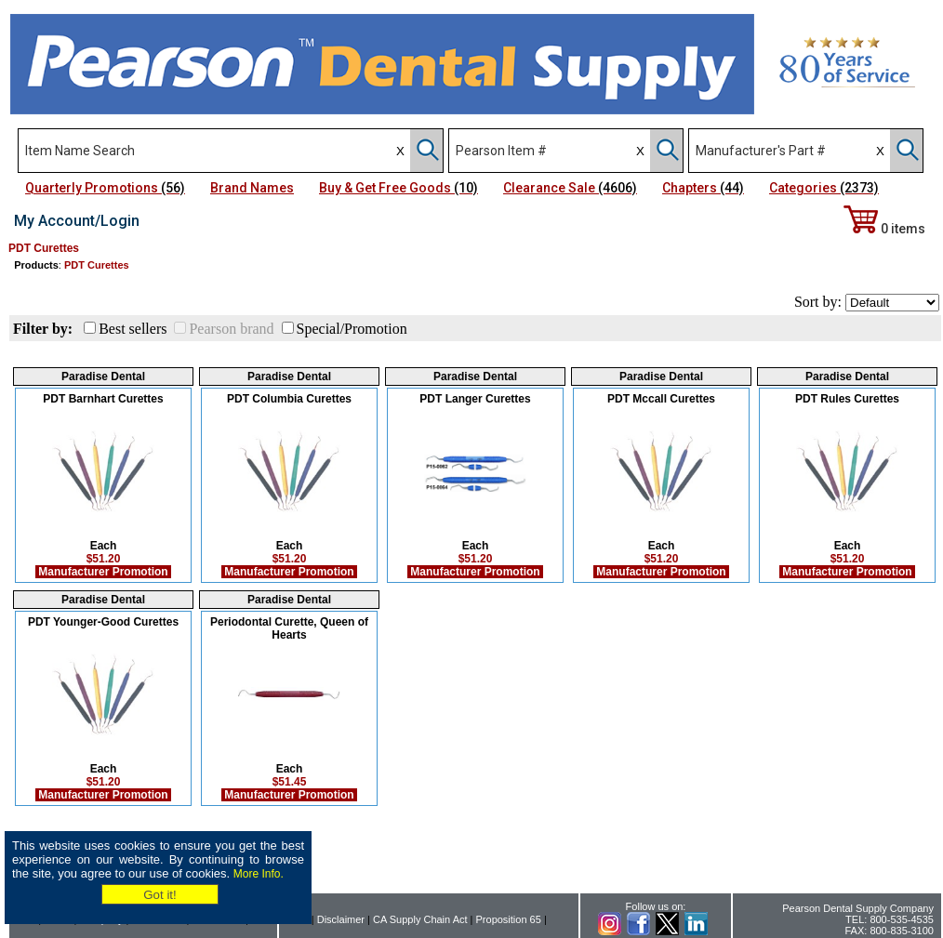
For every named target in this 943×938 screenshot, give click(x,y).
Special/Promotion (352, 329)
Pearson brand (231, 329)
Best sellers (132, 329)
